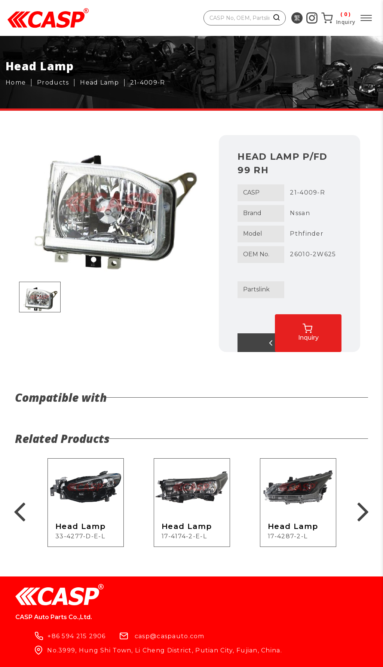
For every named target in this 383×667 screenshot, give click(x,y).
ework (256, 654)
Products (33, 638)
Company (83, 638)
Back (268, 343)
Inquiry (327, 327)
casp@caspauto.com (248, 598)
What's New (138, 638)
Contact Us (197, 638)
